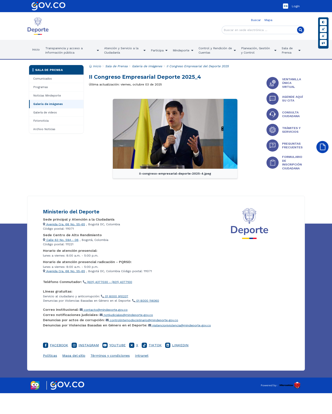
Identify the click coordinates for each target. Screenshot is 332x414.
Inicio (36, 49)
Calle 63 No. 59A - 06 (61, 240)
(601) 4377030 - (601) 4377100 (107, 282)
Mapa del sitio (73, 355)
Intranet (141, 355)
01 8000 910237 (114, 296)
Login (296, 6)
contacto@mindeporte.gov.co (104, 309)
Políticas (50, 355)
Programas (40, 87)
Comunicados (42, 78)
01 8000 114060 (145, 300)
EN (286, 6)
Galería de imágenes (48, 104)
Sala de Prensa (48, 70)
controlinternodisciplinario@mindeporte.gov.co (142, 320)
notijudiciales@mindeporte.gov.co (126, 315)
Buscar (256, 20)
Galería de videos (45, 112)
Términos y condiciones (110, 355)
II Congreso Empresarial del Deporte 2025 (197, 66)
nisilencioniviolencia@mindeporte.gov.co (179, 325)
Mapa (268, 20)
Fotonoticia (41, 120)
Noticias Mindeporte (47, 95)
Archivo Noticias (44, 129)
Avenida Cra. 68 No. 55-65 (64, 224)
